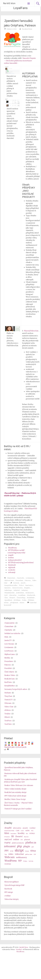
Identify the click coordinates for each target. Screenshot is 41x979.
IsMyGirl (17, 590)
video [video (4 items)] (10, 854)
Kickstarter (30, 593)
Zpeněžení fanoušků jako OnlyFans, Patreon (20, 23)
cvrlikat (7, 896)
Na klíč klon (9, 3)
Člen (6, 598)
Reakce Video (9, 675)
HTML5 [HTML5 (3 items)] (32, 833)
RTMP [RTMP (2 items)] (11, 851)
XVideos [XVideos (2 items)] (25, 861)
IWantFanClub (9, 593)
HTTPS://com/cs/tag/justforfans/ (21, 562)
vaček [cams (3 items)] (27, 830)
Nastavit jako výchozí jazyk (15, 747)
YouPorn (8, 721)
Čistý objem (9, 672)
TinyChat (8, 696)
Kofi (5, 595)
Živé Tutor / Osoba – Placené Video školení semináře (18, 804)
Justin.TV (8, 640)
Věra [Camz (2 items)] (32, 830)
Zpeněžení (8, 600)
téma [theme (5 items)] (33, 850)
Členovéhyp (21, 598)
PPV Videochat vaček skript (15, 796)
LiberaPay (12, 595)
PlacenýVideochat (31, 331)
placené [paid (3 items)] (27, 840)
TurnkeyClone (27, 29)
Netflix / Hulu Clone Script (15, 799)
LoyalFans (21, 595)
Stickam (7, 693)
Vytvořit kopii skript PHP (14, 885)
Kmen (22, 603)
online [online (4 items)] (16, 839)
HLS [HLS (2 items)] (27, 833)
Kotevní (16, 583)
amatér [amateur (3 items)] (25, 828)
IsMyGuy (25, 590)
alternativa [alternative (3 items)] (17, 828)
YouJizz (7, 714)
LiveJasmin (30, 578)
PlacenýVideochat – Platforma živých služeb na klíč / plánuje (20, 494)
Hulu (6, 637)
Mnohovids (31, 595)
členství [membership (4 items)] (18, 836)
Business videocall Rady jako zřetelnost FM (20, 774)
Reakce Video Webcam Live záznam (18, 785)
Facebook (8, 889)
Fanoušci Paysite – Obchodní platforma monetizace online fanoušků (20, 60)
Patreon (28, 580)
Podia (24, 600)
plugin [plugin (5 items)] (26, 846)
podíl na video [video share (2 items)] (28, 854)
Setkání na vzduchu (12, 633)
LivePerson (9, 651)
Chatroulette (9, 623)
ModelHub (30, 598)
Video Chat (8, 707)
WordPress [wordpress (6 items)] (10, 860)
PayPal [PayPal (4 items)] (7, 843)
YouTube (8, 724)
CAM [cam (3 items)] (17, 830)
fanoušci (7, 588)
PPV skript (8, 892)
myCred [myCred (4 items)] (8, 839)
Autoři (23, 583)
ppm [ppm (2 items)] (33, 846)
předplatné (14, 603)
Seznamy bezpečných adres (15, 689)
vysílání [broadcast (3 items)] (32, 828)
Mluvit (7, 717)
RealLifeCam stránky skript (15, 792)
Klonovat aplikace (11, 882)
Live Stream (9, 644)
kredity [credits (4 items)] (21, 833)
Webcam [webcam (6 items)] (9, 857)
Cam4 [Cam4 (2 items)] (22, 830)
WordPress (12, 548)
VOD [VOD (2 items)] (35, 854)
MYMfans (17, 600)
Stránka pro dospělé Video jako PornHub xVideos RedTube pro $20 (20, 780)
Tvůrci (21, 585)
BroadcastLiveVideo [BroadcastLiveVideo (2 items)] (9, 830)
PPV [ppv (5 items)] (6, 850)
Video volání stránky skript (15, 789)
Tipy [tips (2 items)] (5, 854)
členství (12, 598)
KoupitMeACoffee (10, 585)
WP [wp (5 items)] (20, 860)
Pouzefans (19, 580)
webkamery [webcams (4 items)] (21, 857)
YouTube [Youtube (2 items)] (31, 861)
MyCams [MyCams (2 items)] (26, 836)
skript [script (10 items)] (19, 850)
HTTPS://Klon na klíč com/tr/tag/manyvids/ (16, 551)
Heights (27, 588)
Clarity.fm (20, 578)
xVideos (7, 710)
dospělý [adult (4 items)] (8, 828)
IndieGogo (8, 590)
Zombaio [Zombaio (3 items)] (7, 864)
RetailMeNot (9, 686)
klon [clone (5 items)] (6, 833)
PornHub (8, 668)
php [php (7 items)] (19, 846)
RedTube (8, 682)
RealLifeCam (9, 679)
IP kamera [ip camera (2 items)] (7, 836)
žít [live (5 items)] (12, 836)
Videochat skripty (11, 899)
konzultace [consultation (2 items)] (13, 833)
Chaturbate (11, 578)
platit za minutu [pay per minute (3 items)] (18, 843)
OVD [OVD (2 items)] (21, 839)
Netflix (7, 658)
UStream (7, 703)
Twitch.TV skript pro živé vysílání (17, 809)
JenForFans (20, 593)
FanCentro (29, 585)
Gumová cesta (17, 588)
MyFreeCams (9, 580)
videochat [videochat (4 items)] (19, 854)
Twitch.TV (8, 700)
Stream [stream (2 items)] (27, 851)
